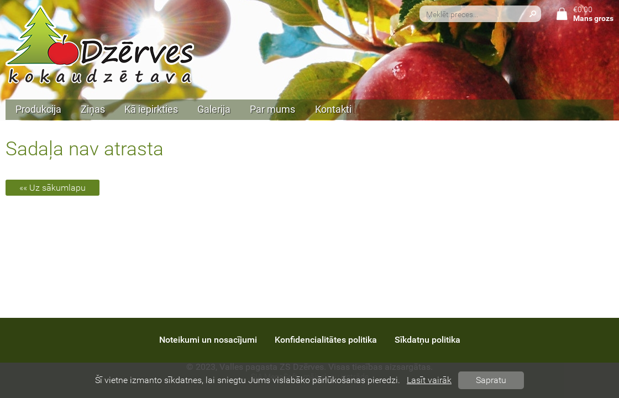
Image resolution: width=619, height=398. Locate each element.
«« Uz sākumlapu (52, 187)
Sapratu (491, 380)
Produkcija (38, 109)
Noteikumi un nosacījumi (208, 339)
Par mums (272, 109)
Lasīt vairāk (429, 380)
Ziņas (93, 109)
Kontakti (333, 109)
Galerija (213, 109)
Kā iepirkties (151, 109)
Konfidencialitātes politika (326, 339)
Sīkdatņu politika (427, 339)
